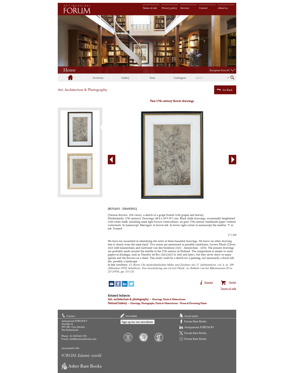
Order (228, 282)
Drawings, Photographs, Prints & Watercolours (154, 303)
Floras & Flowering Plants (193, 303)
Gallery (125, 77)
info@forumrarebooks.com (83, 339)
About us (223, 8)
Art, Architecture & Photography (82, 89)
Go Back (224, 90)
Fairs (152, 77)
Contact (203, 8)
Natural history (117, 303)
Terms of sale (150, 8)
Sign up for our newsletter (137, 322)
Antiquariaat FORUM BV (199, 327)
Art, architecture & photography (128, 299)
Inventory (98, 77)
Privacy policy (169, 8)
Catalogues (180, 77)
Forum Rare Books (195, 321)
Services (184, 8)
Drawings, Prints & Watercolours (168, 299)
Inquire (206, 282)
